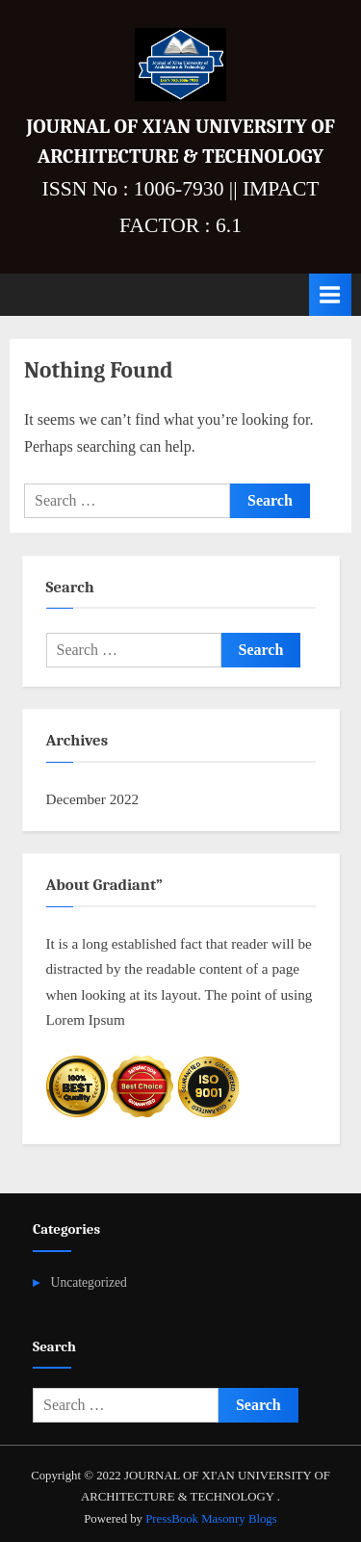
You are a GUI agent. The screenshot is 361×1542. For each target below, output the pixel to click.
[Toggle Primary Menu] (330, 294)
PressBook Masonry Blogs (211, 1519)
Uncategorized (89, 1282)
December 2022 (93, 799)
